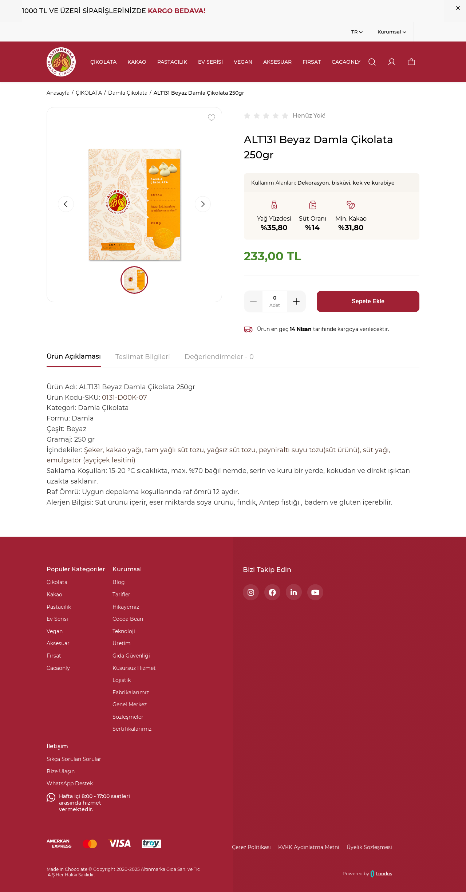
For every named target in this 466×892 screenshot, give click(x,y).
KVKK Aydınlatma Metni (308, 847)
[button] (411, 62)
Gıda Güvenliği (131, 655)
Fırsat (54, 655)
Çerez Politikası (251, 847)
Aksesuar (58, 643)
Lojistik (121, 680)
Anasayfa (58, 93)
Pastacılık (59, 607)
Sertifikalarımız (131, 729)
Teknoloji (123, 631)
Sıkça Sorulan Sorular (74, 759)
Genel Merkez (129, 704)
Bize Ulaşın (61, 771)
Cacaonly (58, 668)
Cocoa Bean (127, 619)
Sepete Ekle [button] (368, 301)
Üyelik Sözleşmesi (369, 847)
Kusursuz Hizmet (134, 668)
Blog (118, 582)
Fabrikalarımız (130, 692)
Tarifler (121, 594)
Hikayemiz (125, 607)
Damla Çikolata (127, 93)
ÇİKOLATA (89, 93)
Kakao (54, 594)
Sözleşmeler (127, 717)
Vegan (55, 631)
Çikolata (57, 582)
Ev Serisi (57, 619)
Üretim (121, 643)
